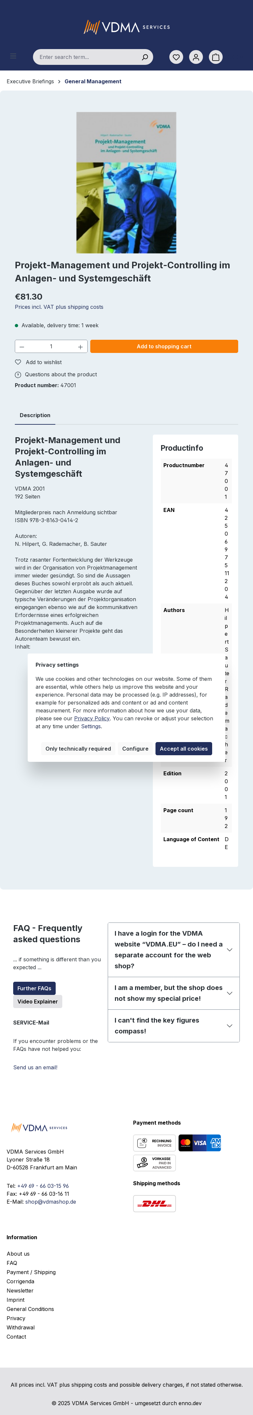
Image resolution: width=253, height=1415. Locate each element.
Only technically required (78, 748)
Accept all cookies (184, 748)
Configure (135, 748)
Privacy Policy (92, 718)
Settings (91, 726)
